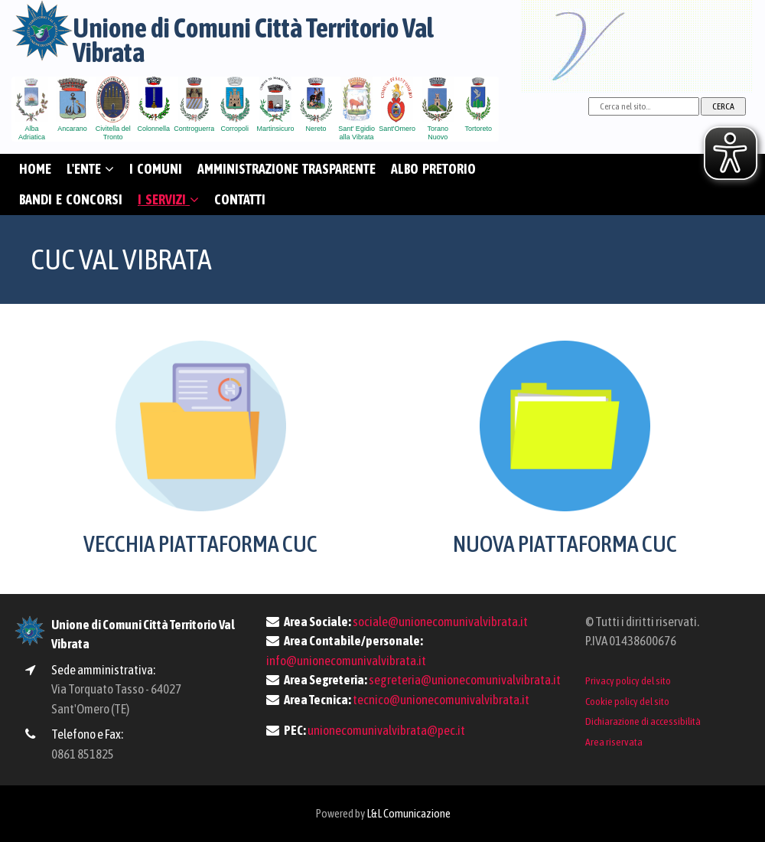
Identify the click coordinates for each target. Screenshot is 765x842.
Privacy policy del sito (628, 680)
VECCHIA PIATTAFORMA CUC (200, 543)
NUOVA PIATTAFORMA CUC (565, 543)
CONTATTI (239, 199)
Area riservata (614, 742)
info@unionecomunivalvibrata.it (346, 660)
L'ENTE (90, 169)
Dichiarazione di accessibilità (643, 721)
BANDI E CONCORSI (70, 199)
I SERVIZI (168, 199)
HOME (35, 169)
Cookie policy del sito (627, 701)
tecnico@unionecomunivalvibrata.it (441, 699)
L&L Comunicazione (408, 813)
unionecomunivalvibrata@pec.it (386, 730)
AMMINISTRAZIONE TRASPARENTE (286, 169)
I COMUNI (155, 169)
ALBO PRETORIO (433, 169)
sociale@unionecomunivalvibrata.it (440, 621)
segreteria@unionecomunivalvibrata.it (465, 679)
